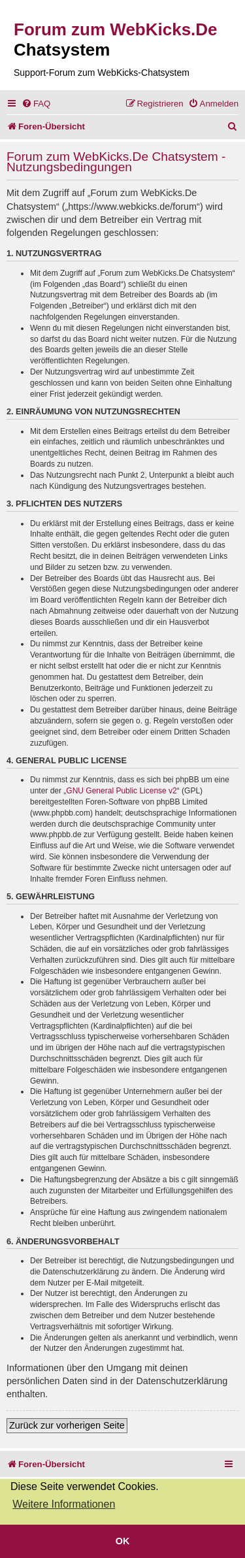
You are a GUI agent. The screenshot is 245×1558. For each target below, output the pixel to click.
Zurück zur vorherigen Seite (67, 1425)
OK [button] (123, 1541)
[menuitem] (36, 103)
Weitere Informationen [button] (63, 1504)
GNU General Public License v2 (121, 790)
